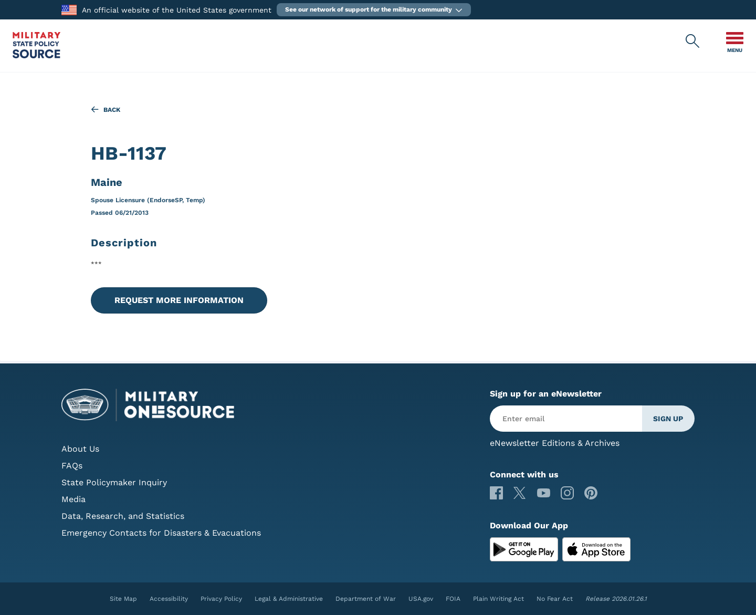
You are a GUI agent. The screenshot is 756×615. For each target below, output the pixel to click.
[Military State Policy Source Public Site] (36, 55)
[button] (374, 9)
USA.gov (420, 598)
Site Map (123, 598)
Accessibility (169, 598)
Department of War (365, 598)
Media (73, 499)
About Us (80, 449)
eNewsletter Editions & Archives (555, 443)
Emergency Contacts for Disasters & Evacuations (161, 533)
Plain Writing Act (498, 598)
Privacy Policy (221, 598)
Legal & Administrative (289, 598)
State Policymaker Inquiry (114, 482)
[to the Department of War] (69, 9)
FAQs (71, 466)
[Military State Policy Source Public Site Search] (693, 41)
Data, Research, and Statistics (122, 516)
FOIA (453, 598)
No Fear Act (555, 598)
